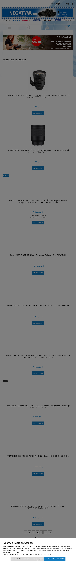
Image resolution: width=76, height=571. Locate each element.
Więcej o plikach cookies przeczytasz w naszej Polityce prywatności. (27, 554)
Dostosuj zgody (38, 559)
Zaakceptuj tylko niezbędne (21, 559)
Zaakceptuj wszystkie (54, 559)
